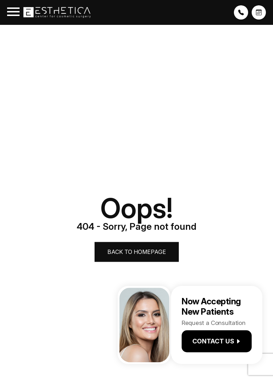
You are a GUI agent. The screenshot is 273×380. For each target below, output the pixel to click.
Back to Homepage (136, 252)
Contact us (216, 341)
